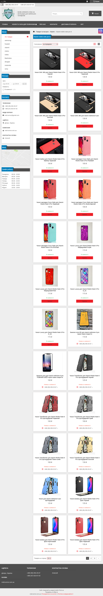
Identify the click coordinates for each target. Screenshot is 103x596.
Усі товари (8, 37)
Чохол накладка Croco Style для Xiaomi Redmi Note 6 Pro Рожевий (84, 160)
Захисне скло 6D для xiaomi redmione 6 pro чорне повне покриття (84, 333)
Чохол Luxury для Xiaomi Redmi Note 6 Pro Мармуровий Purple (84, 246)
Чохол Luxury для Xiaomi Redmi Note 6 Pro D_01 (84, 290)
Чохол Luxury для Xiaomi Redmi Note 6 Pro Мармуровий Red (49, 290)
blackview (8, 58)
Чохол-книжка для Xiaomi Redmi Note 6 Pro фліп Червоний (84, 540)
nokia (7, 54)
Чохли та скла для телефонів (23, 24)
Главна (5, 24)
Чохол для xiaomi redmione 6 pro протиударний (50, 499)
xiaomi (7, 47)
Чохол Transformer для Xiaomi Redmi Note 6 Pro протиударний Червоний (50, 417)
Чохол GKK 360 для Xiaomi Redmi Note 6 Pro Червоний (84, 73)
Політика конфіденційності (65, 594)
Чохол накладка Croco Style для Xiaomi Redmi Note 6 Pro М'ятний (50, 246)
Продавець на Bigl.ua (51, 592)
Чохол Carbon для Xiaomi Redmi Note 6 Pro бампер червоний (50, 160)
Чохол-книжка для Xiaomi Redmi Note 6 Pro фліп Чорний (84, 499)
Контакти (53, 24)
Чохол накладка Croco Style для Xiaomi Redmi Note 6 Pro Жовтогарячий (84, 203)
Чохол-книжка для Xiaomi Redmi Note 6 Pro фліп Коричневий (50, 540)
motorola (8, 65)
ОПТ (82, 24)
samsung (8, 40)
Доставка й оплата (68, 24)
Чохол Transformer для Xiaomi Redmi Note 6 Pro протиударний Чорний (85, 376)
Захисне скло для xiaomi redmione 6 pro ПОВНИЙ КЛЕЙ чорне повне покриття (49, 376)
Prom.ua (61, 590)
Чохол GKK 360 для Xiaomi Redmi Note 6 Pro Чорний (50, 73)
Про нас (43, 24)
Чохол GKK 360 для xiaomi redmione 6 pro (84, 115)
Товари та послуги (42, 32)
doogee (7, 62)
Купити (50, 84)
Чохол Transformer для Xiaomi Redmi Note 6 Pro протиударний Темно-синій (50, 458)
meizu (7, 51)
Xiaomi (52, 32)
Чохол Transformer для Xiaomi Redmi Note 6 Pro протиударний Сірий (85, 417)
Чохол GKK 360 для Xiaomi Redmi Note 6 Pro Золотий (50, 116)
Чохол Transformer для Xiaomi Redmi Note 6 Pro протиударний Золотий (85, 458)
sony (6, 69)
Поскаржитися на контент (49, 594)
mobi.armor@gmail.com (12, 115)
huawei (7, 44)
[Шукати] (81, 14)
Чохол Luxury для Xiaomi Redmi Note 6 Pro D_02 (49, 333)
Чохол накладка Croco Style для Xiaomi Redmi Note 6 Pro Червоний (50, 203)
